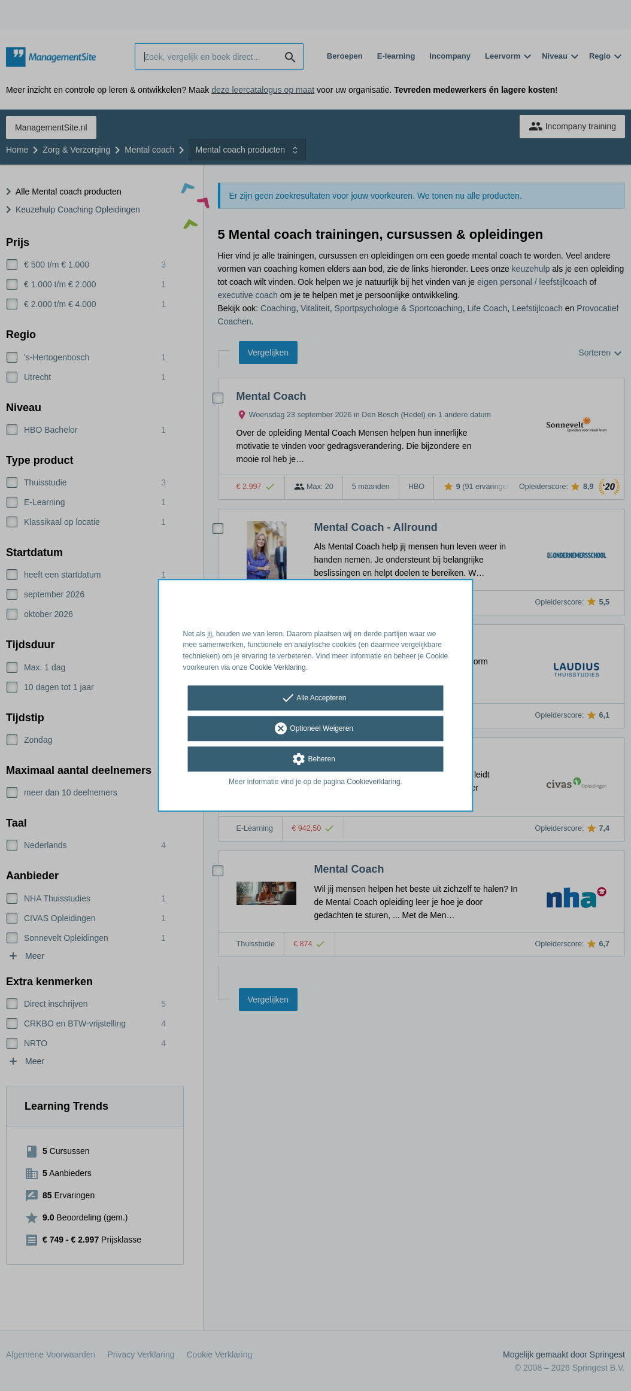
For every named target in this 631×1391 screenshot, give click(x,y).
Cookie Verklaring (278, 667)
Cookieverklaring (373, 781)
